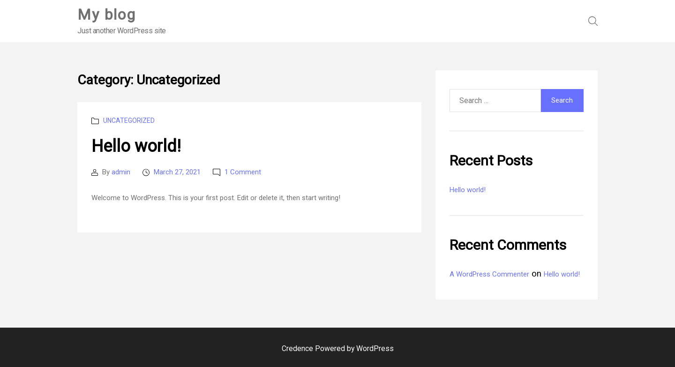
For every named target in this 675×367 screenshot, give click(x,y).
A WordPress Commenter (489, 274)
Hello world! (136, 146)
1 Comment (243, 172)
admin (121, 172)
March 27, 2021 (177, 172)
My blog (106, 14)
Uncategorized (129, 120)
